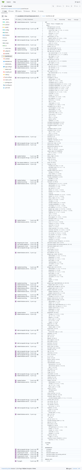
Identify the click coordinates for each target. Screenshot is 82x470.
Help (14, 2)
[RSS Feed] (53, 6)
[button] (37, 29)
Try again (19, 461)
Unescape (76, 19)
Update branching (22, 50)
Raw (55, 19)
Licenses (75, 468)
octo (5, 6)
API (79, 468)
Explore (9, 2)
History (69, 19)
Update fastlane (21, 48)
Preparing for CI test (22, 243)
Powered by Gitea (6, 468)
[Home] (3, 2)
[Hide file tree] (2, 16)
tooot (10, 6)
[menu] (69, 468)
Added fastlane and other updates (26, 22)
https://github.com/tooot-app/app (13, 8)
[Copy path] (53, 16)
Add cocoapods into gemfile (24, 28)
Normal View (62, 19)
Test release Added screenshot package (27, 61)
